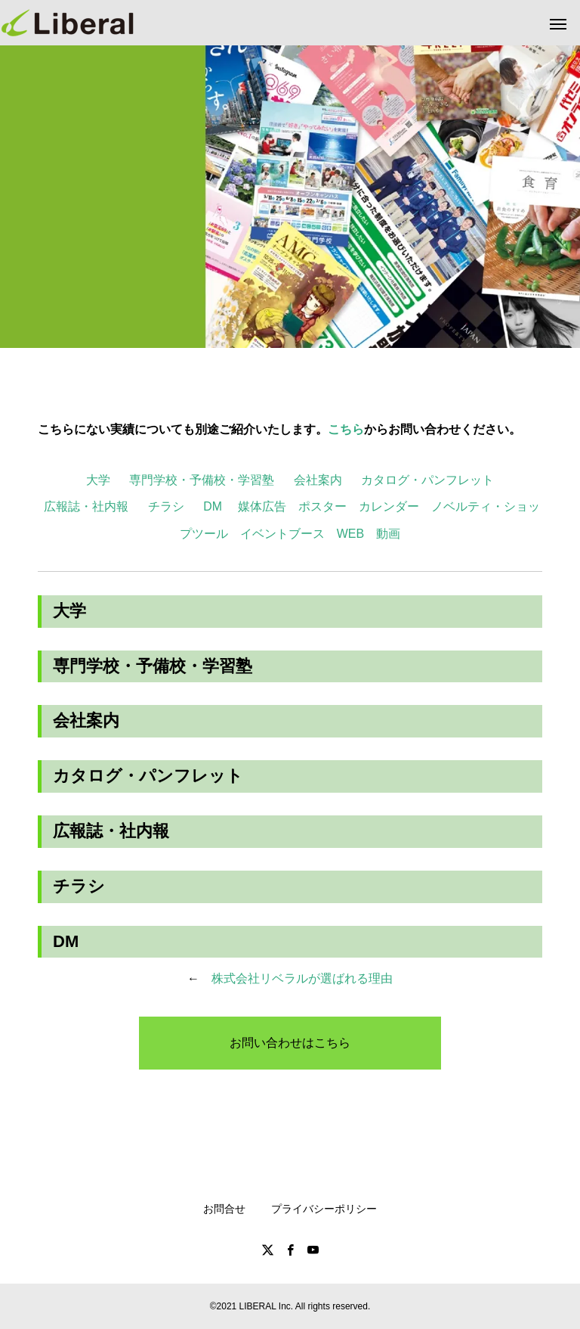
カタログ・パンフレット (427, 480)
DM (212, 506)
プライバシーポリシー (324, 1209)
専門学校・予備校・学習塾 (201, 480)
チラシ (166, 506)
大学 (98, 480)
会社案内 (318, 480)
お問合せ (224, 1209)
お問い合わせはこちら (290, 1042)
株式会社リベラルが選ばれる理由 (302, 978)
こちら (346, 429)
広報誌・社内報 (86, 506)
